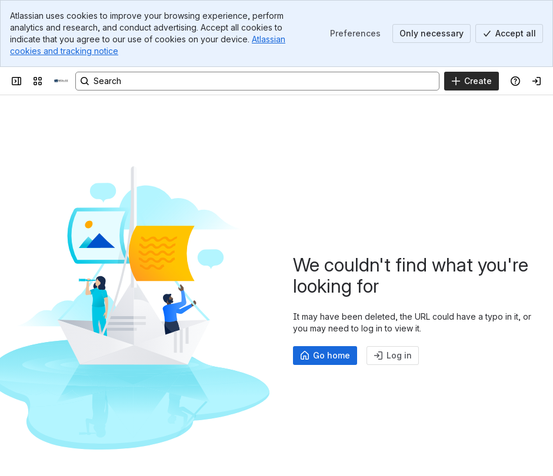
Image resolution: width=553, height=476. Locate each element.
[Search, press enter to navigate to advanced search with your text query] (257, 81)
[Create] (471, 81)
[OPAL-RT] (61, 81)
